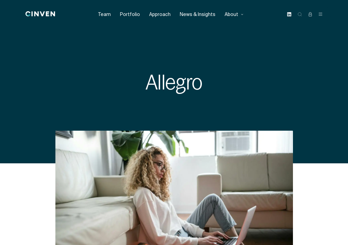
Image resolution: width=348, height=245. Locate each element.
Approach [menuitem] (160, 14)
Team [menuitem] (104, 14)
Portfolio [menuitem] (130, 14)
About (234, 14)
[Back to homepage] (40, 14)
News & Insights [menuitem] (197, 14)
